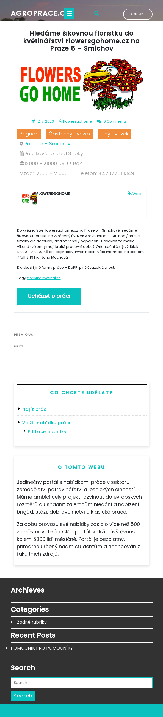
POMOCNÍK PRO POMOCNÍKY (42, 648)
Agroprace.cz (40, 13)
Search (22, 695)
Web (136, 193)
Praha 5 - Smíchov (47, 143)
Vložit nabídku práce (47, 423)
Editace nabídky (47, 431)
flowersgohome (77, 121)
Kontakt (138, 14)
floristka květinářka (44, 278)
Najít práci (35, 409)
